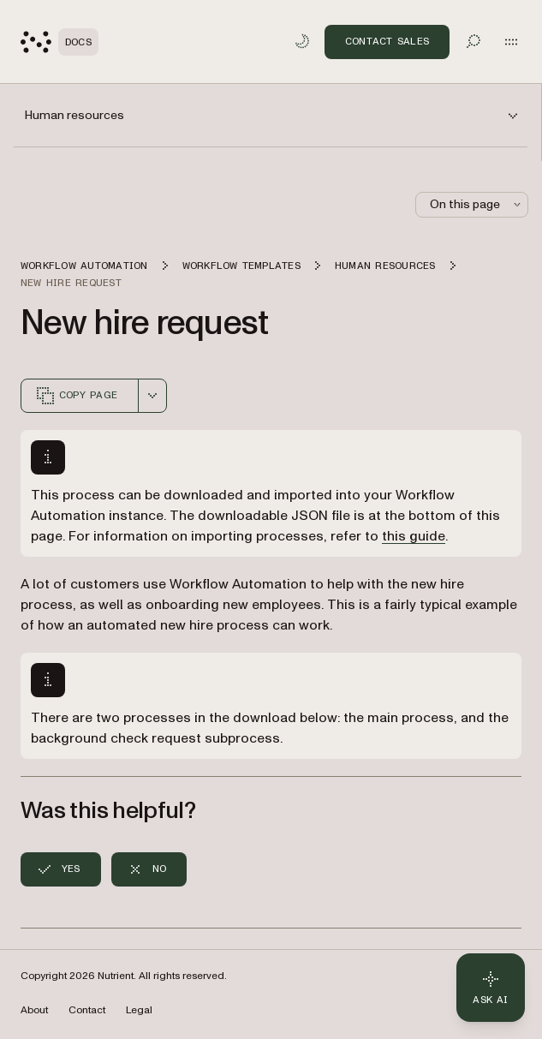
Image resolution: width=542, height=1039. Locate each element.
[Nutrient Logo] (59, 42)
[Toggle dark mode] (302, 41)
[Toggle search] (473, 41)
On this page (477, 204)
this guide (413, 536)
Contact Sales (387, 41)
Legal (139, 1010)
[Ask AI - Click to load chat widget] (490, 987)
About (34, 1010)
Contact (86, 1010)
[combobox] (152, 396)
